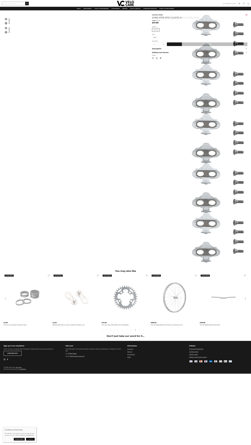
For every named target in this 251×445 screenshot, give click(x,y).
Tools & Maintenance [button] (101, 8)
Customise (30, 439)
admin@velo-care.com (77, 356)
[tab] (102, 329)
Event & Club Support (166, 8)
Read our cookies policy (27, 435)
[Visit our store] (239, 3)
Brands (124, 8)
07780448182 (72, 353)
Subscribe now (12, 353)
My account (131, 354)
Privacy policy (193, 354)
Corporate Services (150, 8)
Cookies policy (193, 352)
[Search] (15, 3)
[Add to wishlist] (48, 275)
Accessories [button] (115, 8)
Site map (19, 367)
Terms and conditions (196, 349)
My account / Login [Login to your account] (229, 3)
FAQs (129, 357)
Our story (130, 349)
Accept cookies (19, 439)
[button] (244, 3)
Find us (129, 352)
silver (155, 30)
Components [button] (87, 8)
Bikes (79, 8)
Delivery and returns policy (198, 357)
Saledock (23, 369)
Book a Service (135, 8)
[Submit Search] (27, 3)
